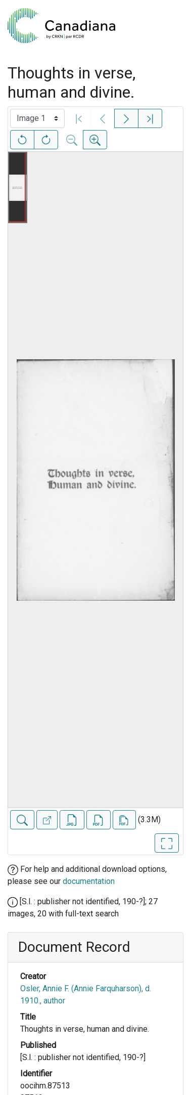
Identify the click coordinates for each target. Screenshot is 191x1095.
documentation (89, 881)
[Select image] (37, 118)
